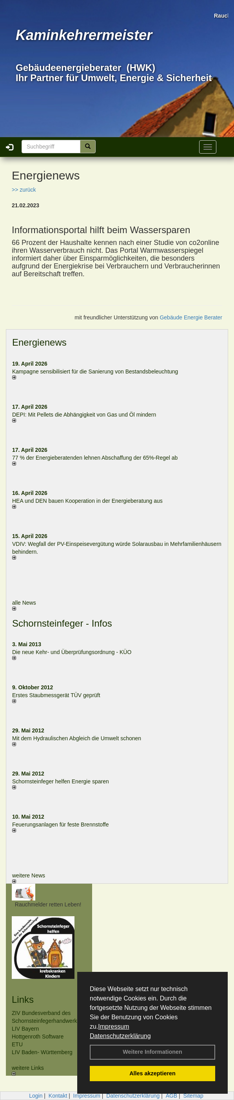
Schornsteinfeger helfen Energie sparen (60, 781)
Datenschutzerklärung (120, 1036)
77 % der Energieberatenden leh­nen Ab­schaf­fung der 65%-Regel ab (95, 458)
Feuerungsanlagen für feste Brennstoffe (60, 824)
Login (35, 1096)
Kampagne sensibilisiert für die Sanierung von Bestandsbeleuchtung (95, 371)
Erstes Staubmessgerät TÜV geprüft (56, 695)
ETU (17, 1044)
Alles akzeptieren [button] (152, 1073)
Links (23, 999)
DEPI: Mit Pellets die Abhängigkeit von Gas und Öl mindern (88, 414)
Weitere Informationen (152, 1052)
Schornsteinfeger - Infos (62, 623)
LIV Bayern (25, 1029)
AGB (172, 1096)
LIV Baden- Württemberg (42, 1052)
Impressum (113, 1026)
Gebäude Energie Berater (191, 317)
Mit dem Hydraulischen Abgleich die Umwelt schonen (76, 738)
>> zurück (24, 190)
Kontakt (58, 1096)
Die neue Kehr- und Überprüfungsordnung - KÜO (71, 652)
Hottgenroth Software (37, 1036)
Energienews (39, 342)
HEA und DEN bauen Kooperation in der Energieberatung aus (87, 501)
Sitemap (193, 1096)
